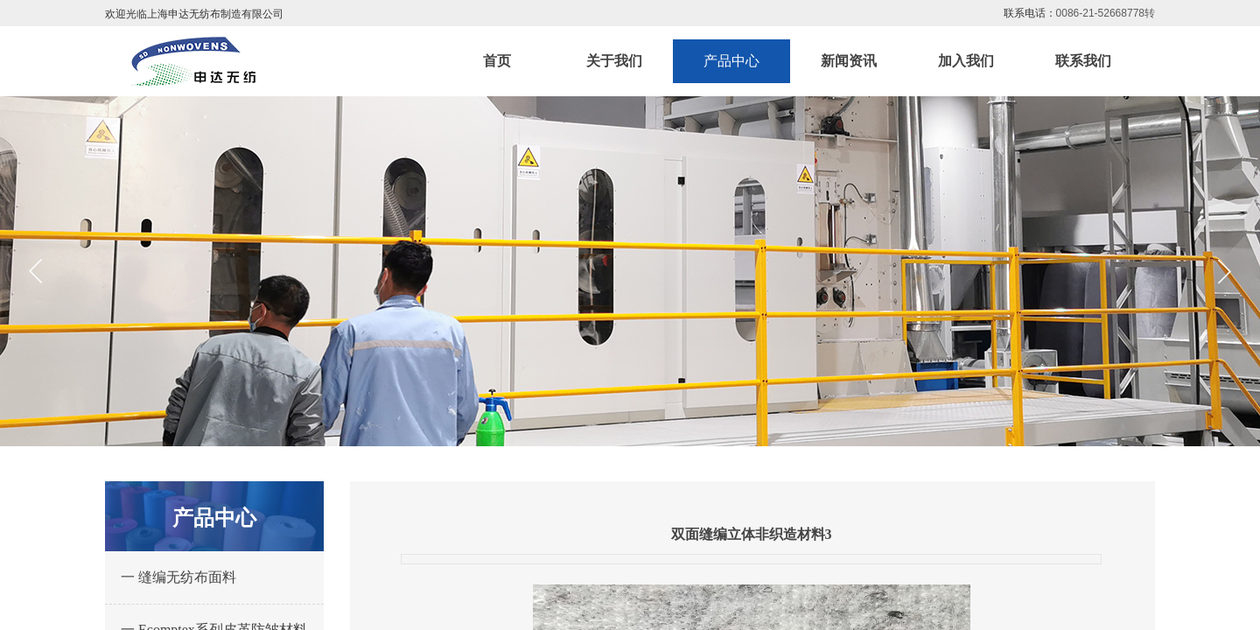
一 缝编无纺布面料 (178, 577)
